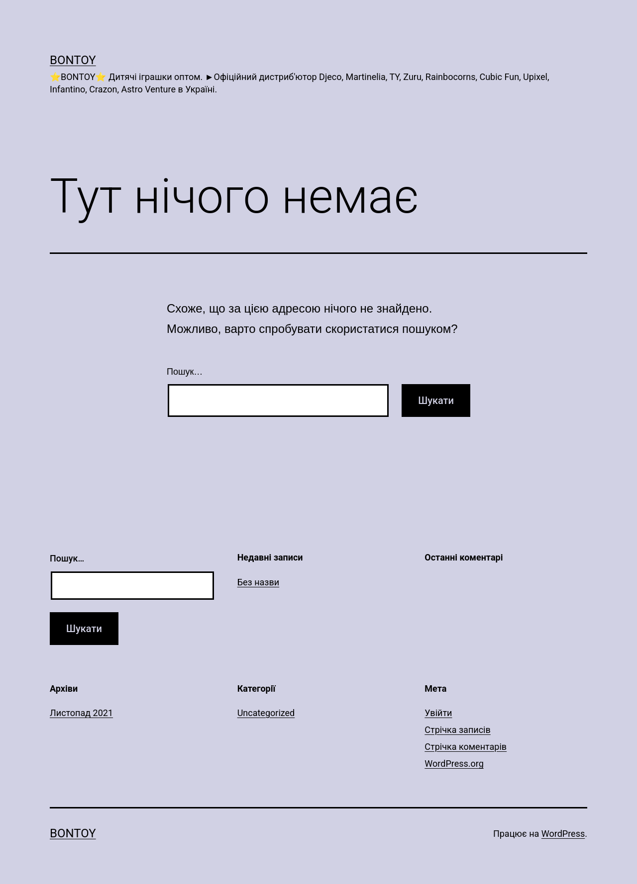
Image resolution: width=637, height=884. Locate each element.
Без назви (258, 582)
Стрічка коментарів (466, 746)
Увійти (438, 713)
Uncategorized (266, 713)
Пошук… (185, 372)
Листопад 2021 (81, 713)
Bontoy (73, 60)
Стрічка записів (457, 729)
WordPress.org (454, 763)
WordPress (563, 833)
